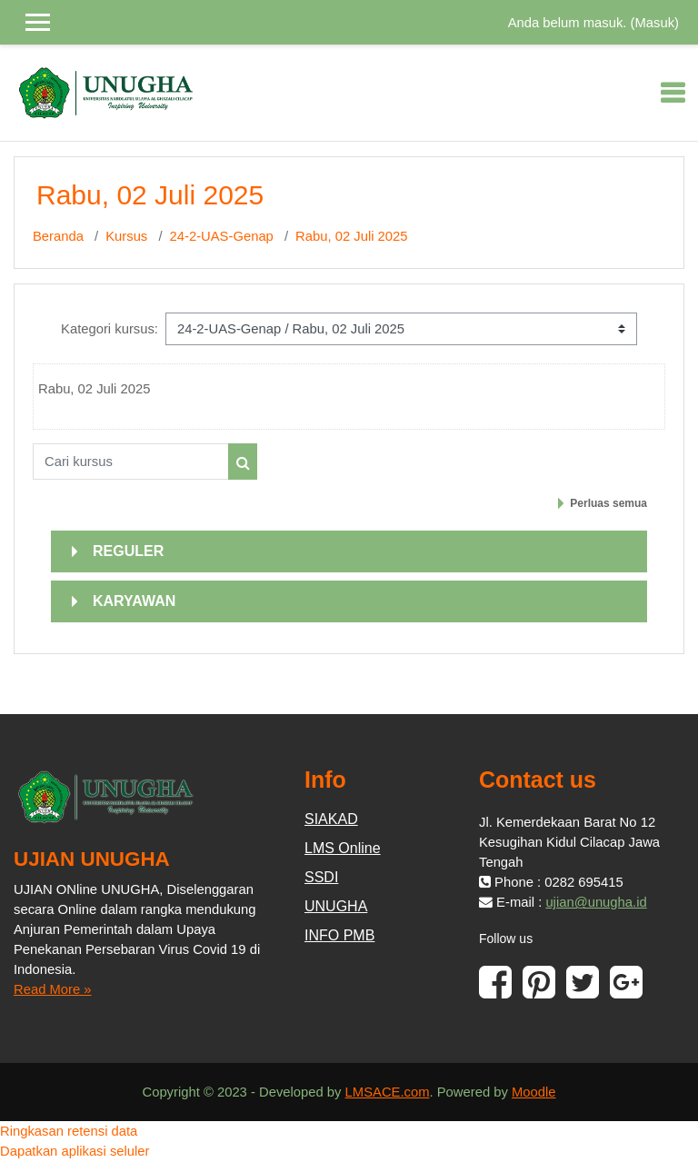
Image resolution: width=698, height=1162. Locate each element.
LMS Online (342, 848)
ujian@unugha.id (595, 902)
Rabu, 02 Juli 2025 (351, 236)
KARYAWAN (134, 601)
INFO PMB (339, 935)
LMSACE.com (387, 1092)
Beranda (58, 236)
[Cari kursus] (131, 461)
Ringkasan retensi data (68, 1131)
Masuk (654, 22)
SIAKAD (331, 819)
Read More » (53, 989)
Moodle (534, 1092)
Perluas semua (608, 503)
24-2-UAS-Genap (222, 236)
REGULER (128, 551)
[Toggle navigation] (672, 92)
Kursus (126, 236)
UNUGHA (335, 906)
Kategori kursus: (109, 329)
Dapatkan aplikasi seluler (75, 1151)
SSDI (321, 877)
